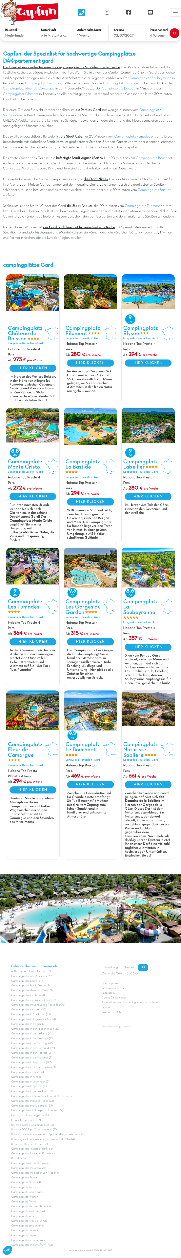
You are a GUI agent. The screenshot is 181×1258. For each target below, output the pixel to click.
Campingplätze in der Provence (29, 1163)
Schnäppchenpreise (113, 988)
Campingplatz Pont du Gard (28, 1211)
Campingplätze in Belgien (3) (28, 1024)
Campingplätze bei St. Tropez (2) (30, 985)
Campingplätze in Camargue (28, 1240)
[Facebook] (128, 12)
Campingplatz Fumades (43, 83)
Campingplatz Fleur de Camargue (29, 88)
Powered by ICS (111, 1012)
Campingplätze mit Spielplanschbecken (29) (37, 1110)
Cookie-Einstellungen (114, 997)
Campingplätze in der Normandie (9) (33, 1048)
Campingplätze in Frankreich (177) (31, 1062)
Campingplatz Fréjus (23, 1235)
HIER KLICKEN (32, 368)
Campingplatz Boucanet (121, 83)
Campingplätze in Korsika (26, 1077)
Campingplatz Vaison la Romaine (31, 1206)
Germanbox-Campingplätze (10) (30, 1115)
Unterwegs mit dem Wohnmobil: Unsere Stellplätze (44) (43, 1139)
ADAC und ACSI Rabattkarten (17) (31, 971)
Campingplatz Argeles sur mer (29, 1221)
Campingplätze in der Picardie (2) (31, 1053)
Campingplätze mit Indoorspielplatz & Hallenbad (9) (42, 1096)
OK (143, 967)
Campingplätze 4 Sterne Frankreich (32, 1149)
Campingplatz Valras (23, 1187)
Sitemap (107, 1007)
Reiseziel (11, 30)
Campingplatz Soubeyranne (150, 78)
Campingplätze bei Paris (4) (27, 981)
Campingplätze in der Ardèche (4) (31, 1033)
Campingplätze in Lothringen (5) (30, 1081)
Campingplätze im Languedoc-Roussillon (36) (38, 1005)
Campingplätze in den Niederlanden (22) (35, 1029)
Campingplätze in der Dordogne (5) (32, 1043)
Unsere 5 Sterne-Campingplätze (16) (32, 1125)
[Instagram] (106, 12)
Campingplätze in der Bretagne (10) (32, 1038)
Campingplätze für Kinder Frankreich (33, 1153)
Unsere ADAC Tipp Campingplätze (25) (34, 1129)
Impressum (108, 993)
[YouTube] (150, 12)
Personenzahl (159, 30)
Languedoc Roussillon (21, 343)
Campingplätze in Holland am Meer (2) (34, 1067)
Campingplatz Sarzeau (25, 1230)
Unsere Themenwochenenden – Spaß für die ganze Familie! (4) (47, 1134)
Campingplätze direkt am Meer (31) (32, 990)
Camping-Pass (110, 983)
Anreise (119, 30)
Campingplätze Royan (24, 1177)
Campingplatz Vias (22, 1216)
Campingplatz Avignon (24, 1197)
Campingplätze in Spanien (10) (29, 1086)
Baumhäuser (18, 1158)
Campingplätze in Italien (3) (27, 1072)
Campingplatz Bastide (119, 88)
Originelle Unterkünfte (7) (26, 1120)
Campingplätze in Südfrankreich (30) (33, 1091)
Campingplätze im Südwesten (28, 1168)
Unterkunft (48, 30)
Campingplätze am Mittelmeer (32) (32, 976)
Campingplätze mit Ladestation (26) (32, 1101)
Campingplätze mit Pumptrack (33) (32, 1106)
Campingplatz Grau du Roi (27, 1182)
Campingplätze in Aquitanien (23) (31, 1014)
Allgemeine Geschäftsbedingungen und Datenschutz (132, 1002)
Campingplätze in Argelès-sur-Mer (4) (33, 1019)
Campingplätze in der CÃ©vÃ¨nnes (32, 1245)
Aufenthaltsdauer (89, 30)
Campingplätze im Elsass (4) (28, 995)
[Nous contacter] (82, 12)
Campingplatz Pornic (23, 1201)
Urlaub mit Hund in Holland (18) (29, 1144)
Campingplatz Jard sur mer (27, 1225)
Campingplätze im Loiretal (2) (28, 1009)
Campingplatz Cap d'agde (27, 1192)
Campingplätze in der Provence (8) (31, 1057)
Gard (39, 343)
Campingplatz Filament (20, 94)
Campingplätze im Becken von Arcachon (35, 1173)
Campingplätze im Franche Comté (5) (33, 1000)
